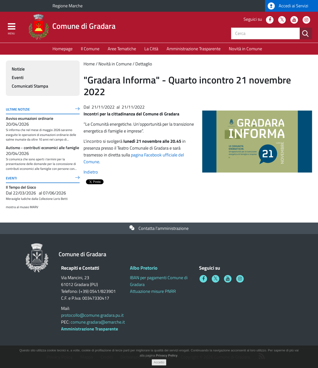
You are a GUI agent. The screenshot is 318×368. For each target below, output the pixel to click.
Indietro (91, 172)
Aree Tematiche (122, 48)
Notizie (18, 69)
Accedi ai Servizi (288, 6)
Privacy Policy (166, 355)
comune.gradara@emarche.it (98, 322)
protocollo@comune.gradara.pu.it (92, 315)
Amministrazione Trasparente (194, 48)
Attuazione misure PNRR (153, 291)
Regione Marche (68, 5)
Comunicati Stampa (30, 86)
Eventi (17, 77)
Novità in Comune (245, 48)
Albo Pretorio (144, 268)
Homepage (63, 48)
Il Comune (90, 48)
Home (89, 64)
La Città (151, 48)
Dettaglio (143, 64)
